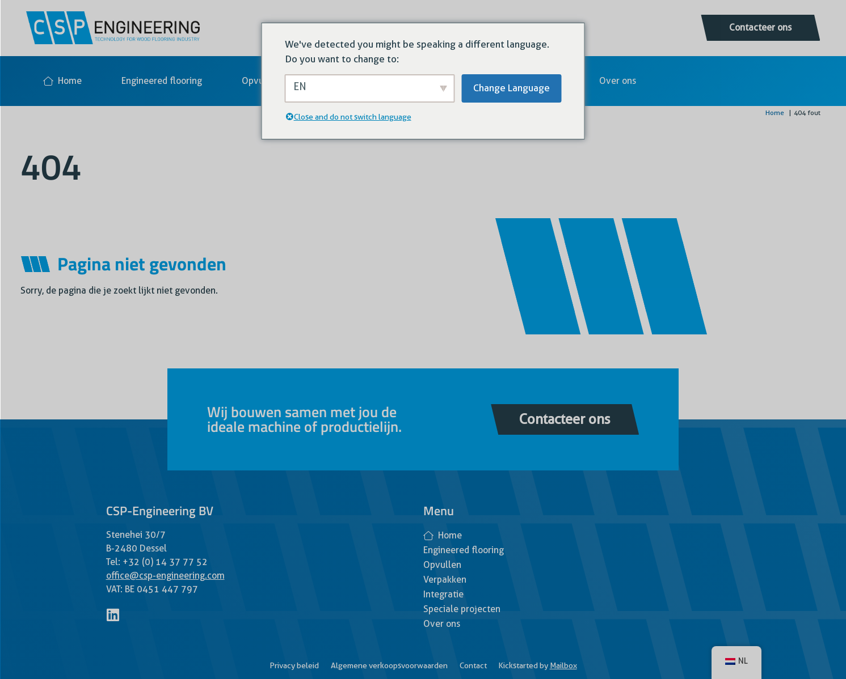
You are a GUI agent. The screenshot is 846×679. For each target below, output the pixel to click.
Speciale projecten (461, 609)
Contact (473, 665)
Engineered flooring (161, 80)
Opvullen (261, 80)
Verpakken (444, 579)
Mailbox (563, 665)
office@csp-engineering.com (165, 575)
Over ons (617, 80)
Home (62, 80)
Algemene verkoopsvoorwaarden (389, 665)
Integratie (443, 594)
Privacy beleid (294, 665)
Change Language (511, 88)
